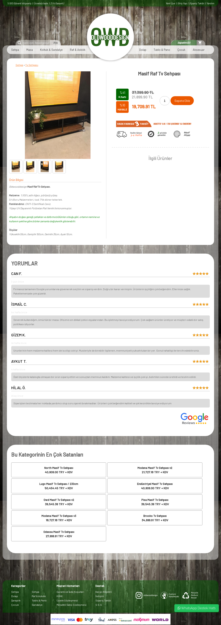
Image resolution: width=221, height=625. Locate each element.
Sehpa (15, 49)
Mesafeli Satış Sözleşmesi (72, 604)
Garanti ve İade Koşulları (70, 591)
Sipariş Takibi (196, 3)
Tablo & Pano (162, 49)
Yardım (210, 3)
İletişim (99, 596)
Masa (29, 49)
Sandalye (37, 604)
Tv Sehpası (31, 64)
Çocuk (181, 49)
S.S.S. (99, 604)
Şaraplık (16, 600)
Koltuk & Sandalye (51, 49)
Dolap (142, 49)
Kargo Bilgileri (103, 591)
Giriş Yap (182, 3)
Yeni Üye (170, 3)
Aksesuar (199, 49)
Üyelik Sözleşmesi (67, 600)
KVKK (60, 596)
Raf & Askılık (77, 49)
